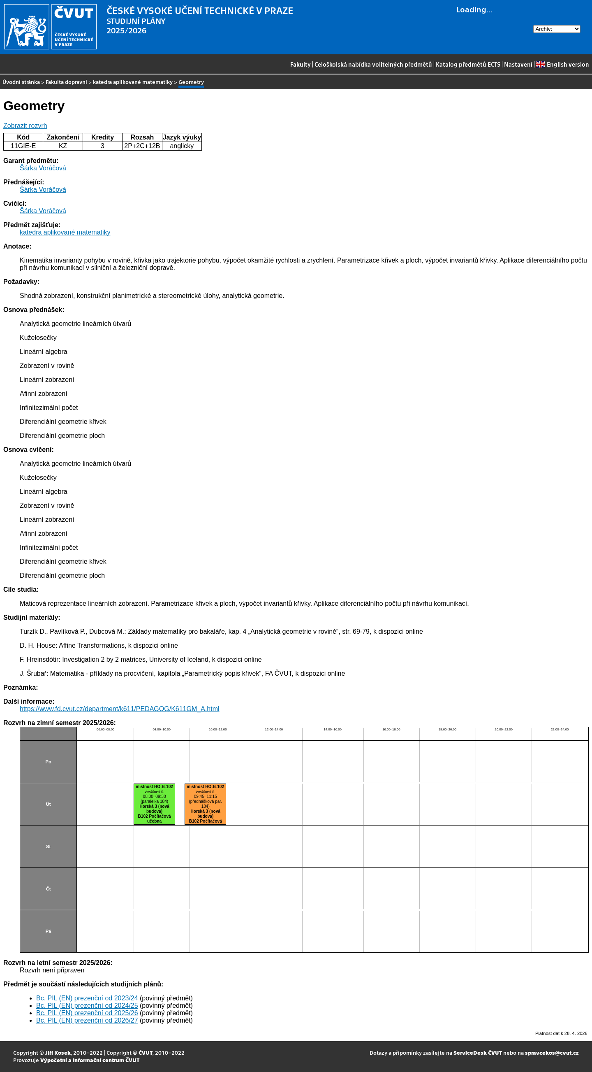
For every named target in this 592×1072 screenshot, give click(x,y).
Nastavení (518, 64)
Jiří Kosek (58, 1052)
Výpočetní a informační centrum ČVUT (89, 1060)
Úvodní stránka (21, 82)
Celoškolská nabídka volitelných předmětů (373, 64)
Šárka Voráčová (43, 168)
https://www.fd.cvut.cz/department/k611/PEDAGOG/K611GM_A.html (120, 708)
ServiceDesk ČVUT (477, 1052)
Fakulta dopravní (66, 82)
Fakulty (300, 64)
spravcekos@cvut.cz (552, 1052)
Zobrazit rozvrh (25, 125)
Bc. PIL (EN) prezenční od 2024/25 (87, 1005)
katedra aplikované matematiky (133, 82)
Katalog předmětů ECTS (468, 64)
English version (562, 64)
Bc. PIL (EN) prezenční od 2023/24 (87, 998)
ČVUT (146, 1052)
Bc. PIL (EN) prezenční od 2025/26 (87, 1012)
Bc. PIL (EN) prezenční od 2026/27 (87, 1020)
